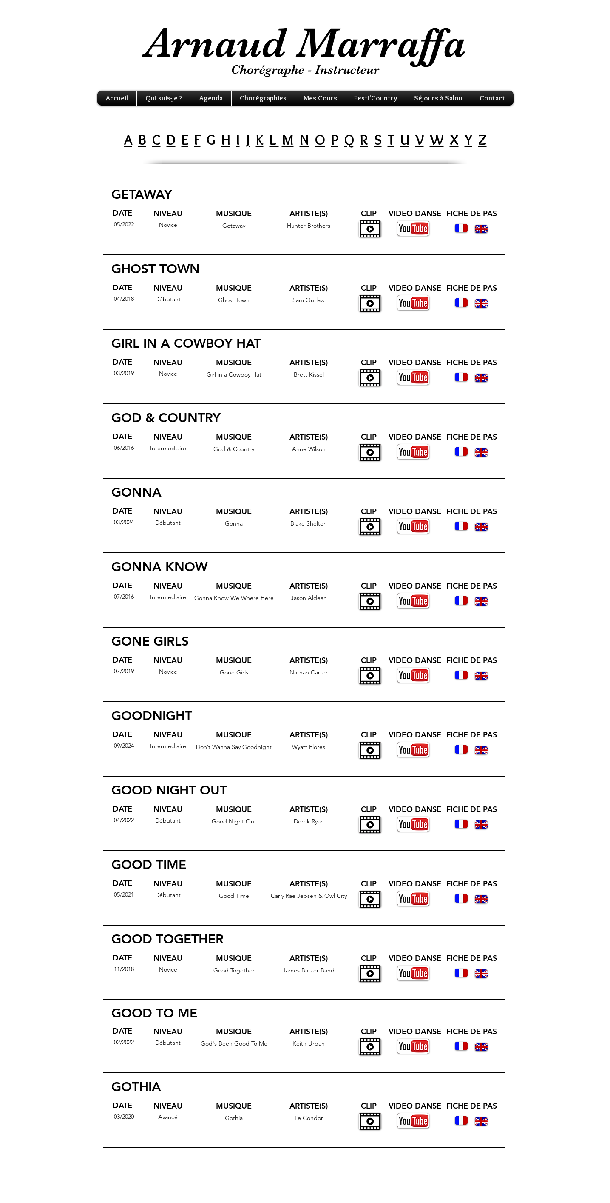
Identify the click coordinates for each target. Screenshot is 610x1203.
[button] (164, 98)
